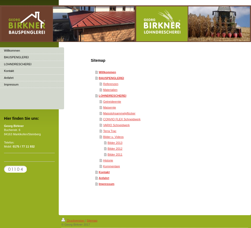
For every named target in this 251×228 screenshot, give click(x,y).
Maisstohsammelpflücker (119, 113)
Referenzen (110, 84)
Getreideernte (112, 101)
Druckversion (73, 220)
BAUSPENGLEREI (111, 78)
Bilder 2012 (115, 148)
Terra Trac (109, 131)
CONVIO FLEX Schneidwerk (121, 119)
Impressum (107, 184)
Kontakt (104, 172)
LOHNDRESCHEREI (112, 95)
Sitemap (92, 220)
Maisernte (109, 107)
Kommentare (111, 166)
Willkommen (107, 72)
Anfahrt (104, 178)
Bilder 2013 (115, 142)
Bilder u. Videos (113, 136)
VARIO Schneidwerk (116, 125)
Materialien (110, 89)
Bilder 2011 (115, 154)
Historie (108, 160)
